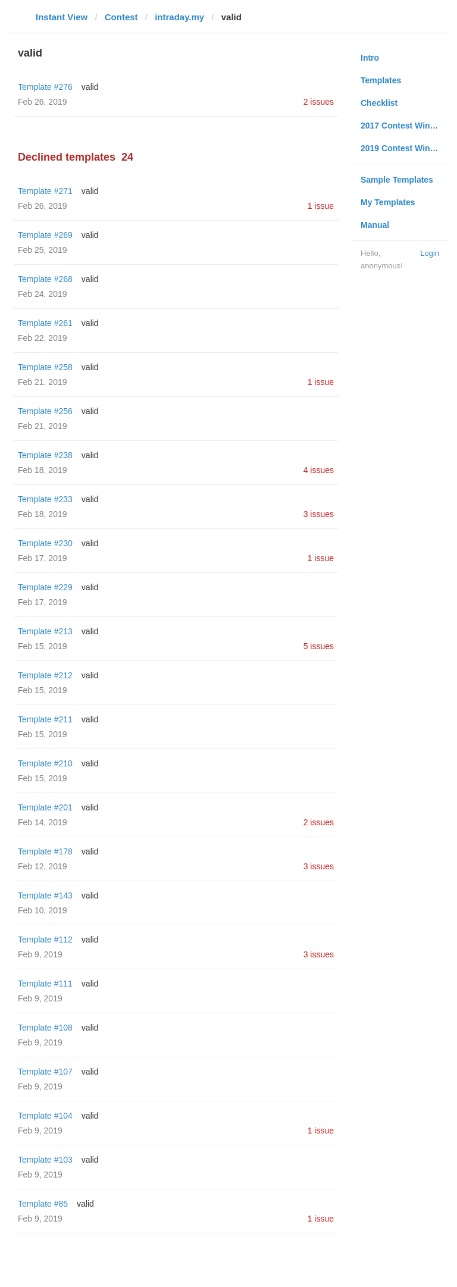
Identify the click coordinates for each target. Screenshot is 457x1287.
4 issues (318, 470)
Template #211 (45, 719)
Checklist (379, 103)
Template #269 (45, 235)
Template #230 (45, 543)
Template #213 (45, 631)
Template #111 (45, 983)
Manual (375, 225)
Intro (370, 57)
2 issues (318, 102)
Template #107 (45, 1071)
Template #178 (45, 851)
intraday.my (179, 17)
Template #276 (45, 87)
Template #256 (45, 411)
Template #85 (43, 1203)
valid (90, 87)
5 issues (318, 646)
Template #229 (45, 587)
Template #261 (45, 323)
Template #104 (45, 1115)
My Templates (388, 202)
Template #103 (45, 1159)
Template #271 (45, 191)
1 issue (321, 206)
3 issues (318, 514)
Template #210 (45, 763)
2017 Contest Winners (404, 125)
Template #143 (45, 895)
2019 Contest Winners (404, 148)
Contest (121, 17)
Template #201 (45, 807)
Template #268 (45, 279)
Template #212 (45, 675)
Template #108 (45, 1027)
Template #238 (45, 455)
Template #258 (45, 367)
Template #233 (45, 499)
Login (429, 253)
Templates (381, 80)
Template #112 (45, 939)
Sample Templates (397, 179)
